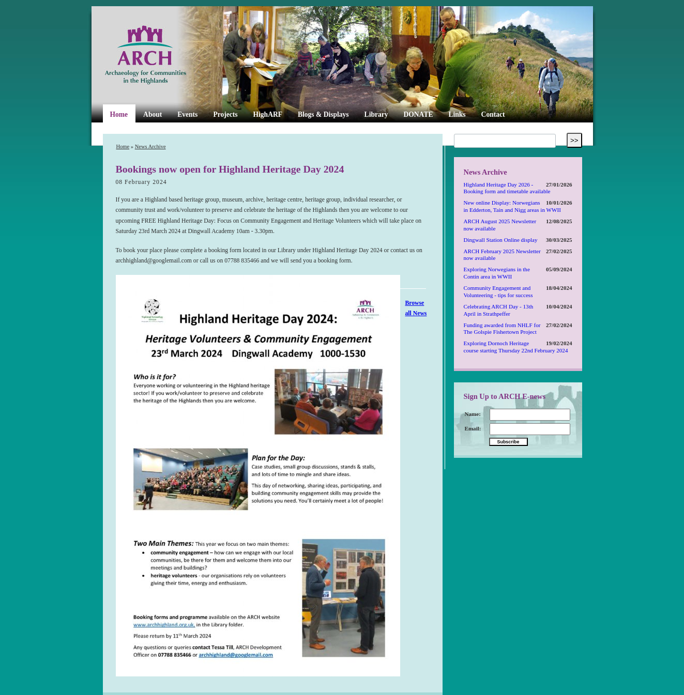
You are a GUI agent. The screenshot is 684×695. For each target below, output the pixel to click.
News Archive (150, 146)
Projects (225, 114)
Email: (473, 428)
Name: (473, 414)
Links (456, 114)
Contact (493, 114)
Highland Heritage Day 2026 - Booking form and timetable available (507, 188)
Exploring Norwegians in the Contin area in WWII (497, 273)
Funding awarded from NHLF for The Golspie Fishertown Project (502, 328)
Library (376, 114)
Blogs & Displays (323, 114)
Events (187, 114)
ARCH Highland (163, 55)
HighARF (267, 114)
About (152, 114)
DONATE (418, 114)
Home (119, 114)
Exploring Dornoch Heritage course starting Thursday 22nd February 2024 (516, 346)
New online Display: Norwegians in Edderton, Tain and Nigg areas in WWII (512, 206)
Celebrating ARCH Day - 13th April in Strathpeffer (499, 310)
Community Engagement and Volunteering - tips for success (498, 291)
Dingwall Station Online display (501, 240)
